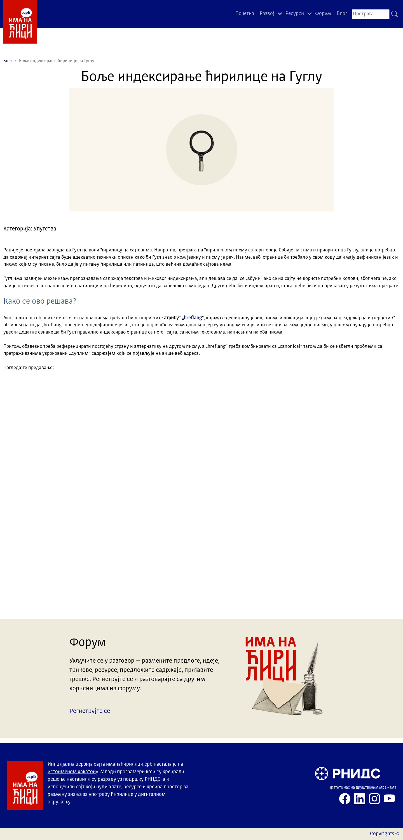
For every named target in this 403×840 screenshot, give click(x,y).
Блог (342, 13)
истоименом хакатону (73, 771)
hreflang (193, 318)
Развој (267, 13)
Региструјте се (89, 711)
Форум (323, 13)
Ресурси (294, 13)
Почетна (244, 13)
